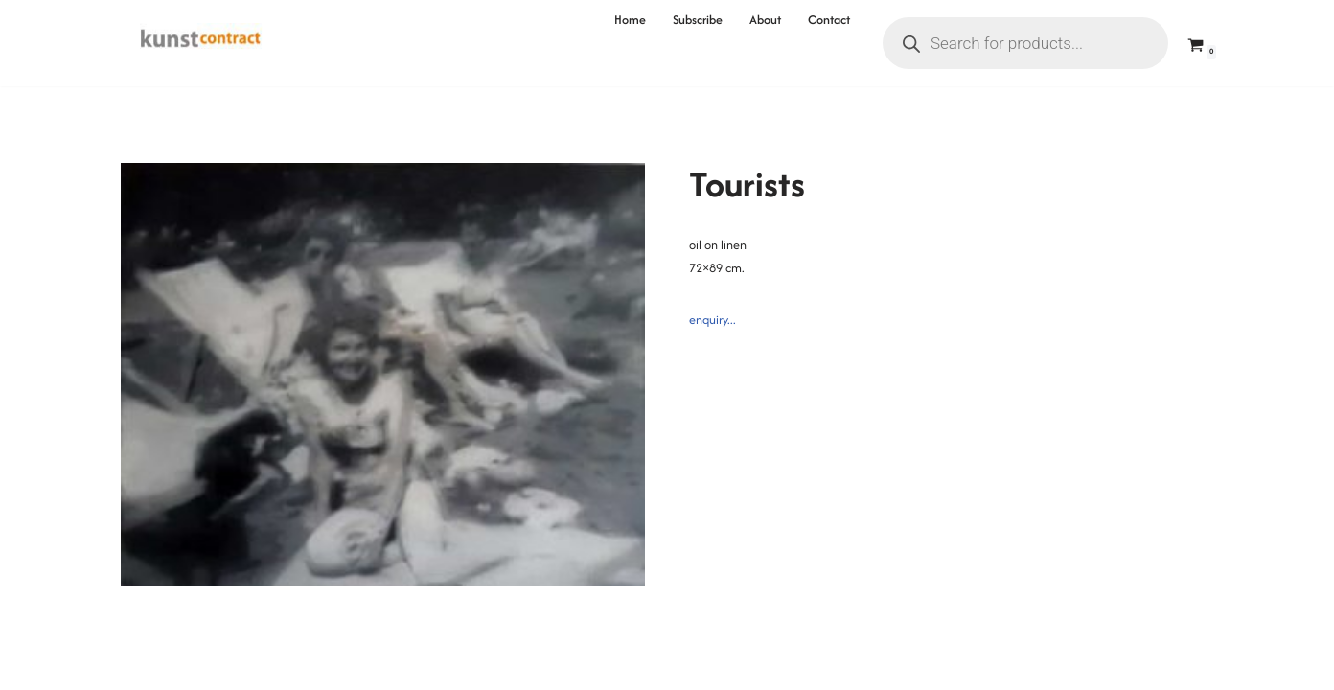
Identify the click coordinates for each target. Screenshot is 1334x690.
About (765, 20)
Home (630, 20)
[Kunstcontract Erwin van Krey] (201, 43)
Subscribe (698, 20)
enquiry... (712, 319)
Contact (829, 20)
